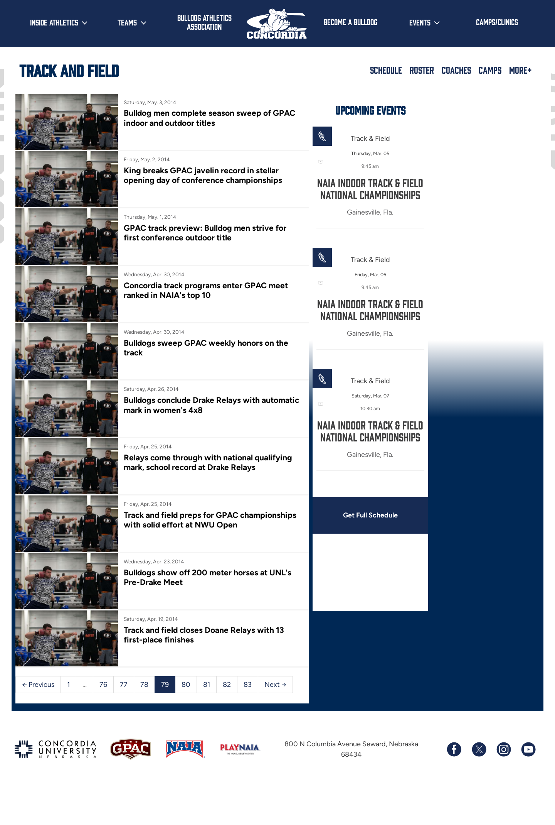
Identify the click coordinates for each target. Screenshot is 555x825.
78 (144, 675)
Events (420, 22)
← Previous (38, 675)
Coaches (456, 69)
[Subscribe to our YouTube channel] (528, 739)
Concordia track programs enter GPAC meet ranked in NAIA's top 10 (204, 287)
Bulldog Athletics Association (204, 21)
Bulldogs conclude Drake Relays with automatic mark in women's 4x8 (190, 400)
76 (103, 675)
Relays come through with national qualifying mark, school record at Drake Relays (206, 456)
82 (227, 675)
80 (186, 675)
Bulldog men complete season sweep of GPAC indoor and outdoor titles (208, 117)
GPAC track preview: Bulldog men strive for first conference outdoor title (203, 230)
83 (248, 675)
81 (206, 675)
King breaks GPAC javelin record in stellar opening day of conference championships (201, 174)
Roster (422, 69)
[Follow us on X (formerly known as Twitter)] (478, 739)
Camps (490, 69)
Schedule (386, 69)
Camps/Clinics (497, 22)
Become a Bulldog (350, 22)
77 (124, 675)
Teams (127, 22)
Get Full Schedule (365, 515)
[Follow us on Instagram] (503, 739)
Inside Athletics (54, 22)
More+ (520, 69)
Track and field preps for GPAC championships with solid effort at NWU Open (209, 513)
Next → (275, 675)
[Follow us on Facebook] (454, 739)
